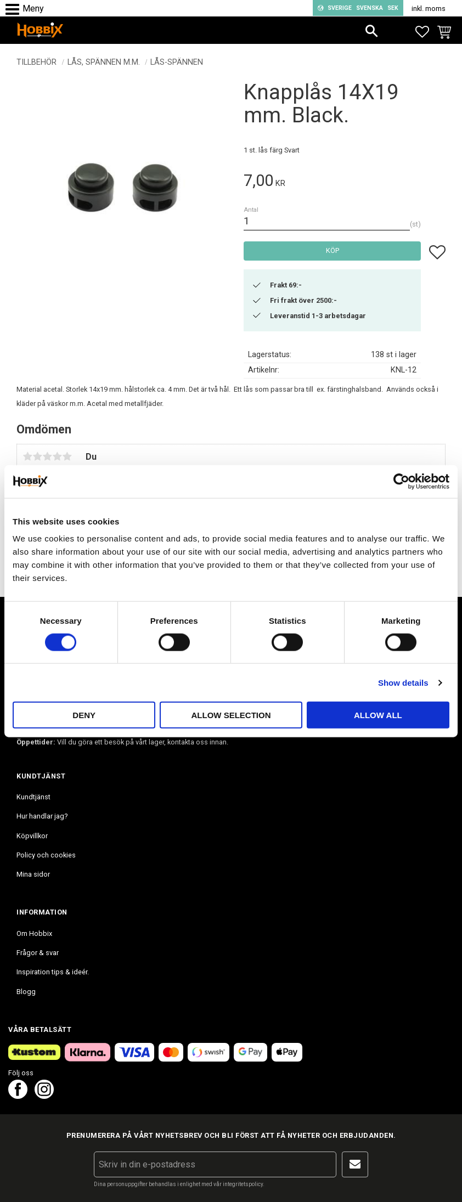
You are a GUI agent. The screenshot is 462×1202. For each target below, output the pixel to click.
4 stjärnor (57, 456)
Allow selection (231, 715)
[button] (15, 9)
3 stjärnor (47, 456)
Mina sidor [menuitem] (33, 874)
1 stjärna (27, 456)
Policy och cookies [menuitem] (46, 855)
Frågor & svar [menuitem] (37, 953)
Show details (403, 682)
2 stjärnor (37, 456)
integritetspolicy (243, 1184)
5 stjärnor (67, 456)
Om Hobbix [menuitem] (34, 933)
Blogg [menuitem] (26, 991)
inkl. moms (429, 8)
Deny (83, 715)
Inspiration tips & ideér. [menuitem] (52, 972)
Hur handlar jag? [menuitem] (41, 816)
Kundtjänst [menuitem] (33, 797)
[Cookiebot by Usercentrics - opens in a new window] (401, 481)
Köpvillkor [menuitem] (32, 836)
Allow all (378, 715)
